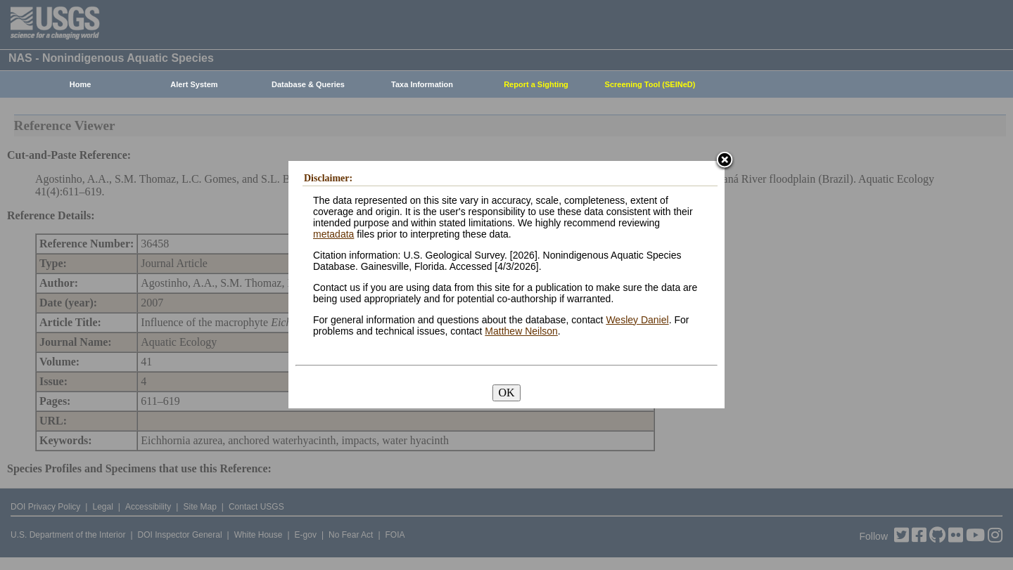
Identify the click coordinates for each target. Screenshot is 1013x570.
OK (506, 393)
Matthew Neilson (521, 331)
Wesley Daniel (637, 319)
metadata (333, 234)
